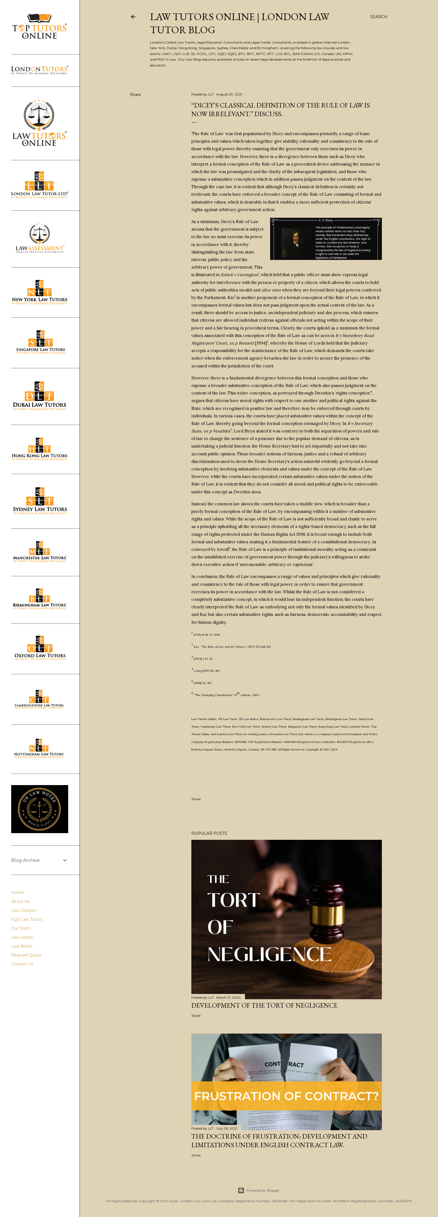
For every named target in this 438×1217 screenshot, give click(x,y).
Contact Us (22, 964)
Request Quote (26, 955)
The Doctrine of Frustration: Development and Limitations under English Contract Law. (279, 1140)
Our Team (20, 928)
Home (17, 892)
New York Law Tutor (246, 726)
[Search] (378, 16)
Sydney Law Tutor (274, 726)
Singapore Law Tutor (302, 726)
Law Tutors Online (203, 719)
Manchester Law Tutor (275, 719)
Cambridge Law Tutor (215, 726)
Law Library (22, 937)
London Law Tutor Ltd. (288, 734)
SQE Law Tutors (26, 919)
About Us (20, 901)
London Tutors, (360, 726)
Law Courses (23, 910)
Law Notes (21, 946)
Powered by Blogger (259, 1190)
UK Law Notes (248, 719)
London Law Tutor (229, 734)
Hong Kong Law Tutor (333, 726)
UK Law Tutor (227, 719)
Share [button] (135, 94)
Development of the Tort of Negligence (264, 1005)
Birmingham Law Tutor (308, 719)
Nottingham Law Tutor (340, 719)
